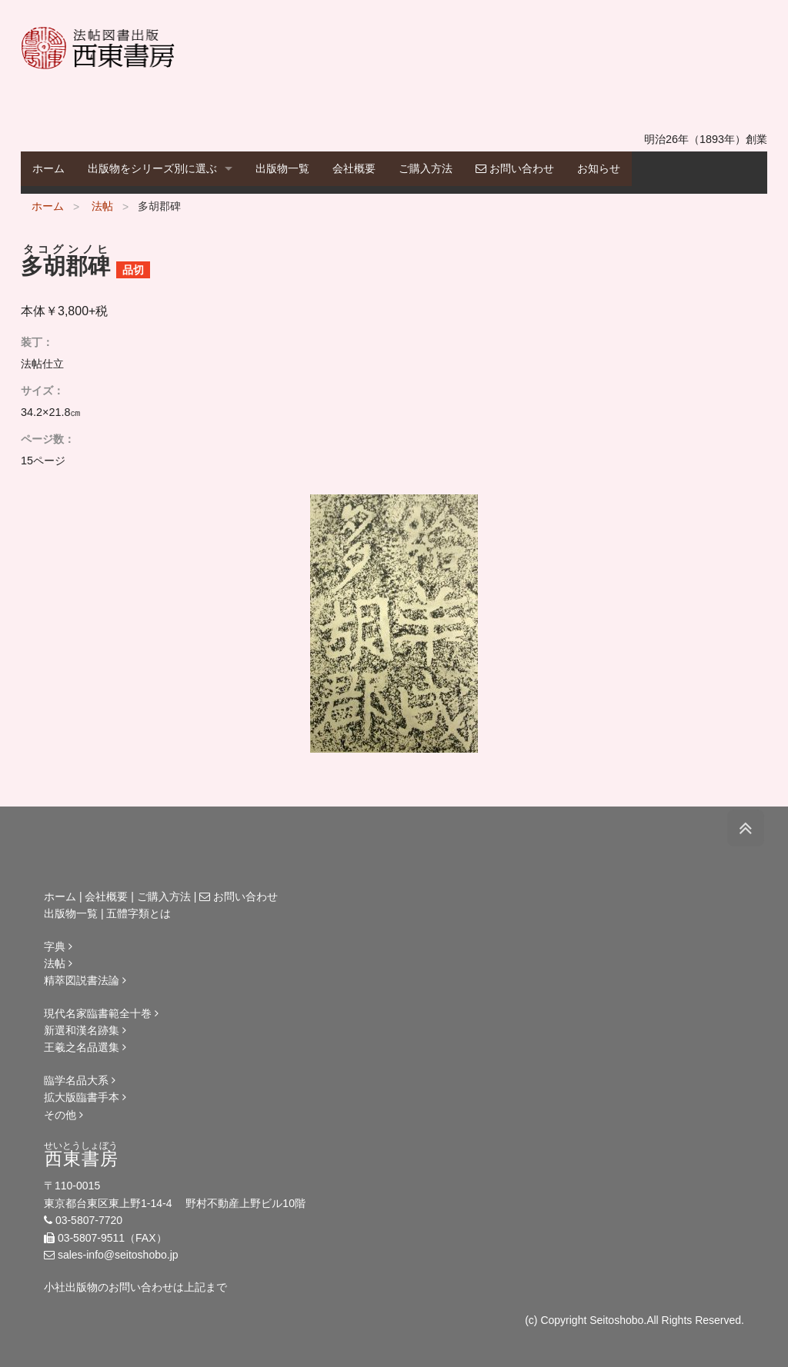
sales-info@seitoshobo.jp (118, 1255)
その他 (63, 1115)
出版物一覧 (282, 168)
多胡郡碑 (159, 206)
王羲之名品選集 (85, 1047)
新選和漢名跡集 (85, 1030)
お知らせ (598, 168)
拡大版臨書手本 (85, 1097)
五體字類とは (138, 913)
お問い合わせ (515, 168)
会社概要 (354, 168)
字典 (58, 946)
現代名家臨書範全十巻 (101, 1013)
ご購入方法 (425, 168)
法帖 (102, 206)
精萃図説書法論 (85, 980)
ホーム (48, 168)
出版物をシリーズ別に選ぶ (152, 168)
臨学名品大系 (79, 1080)
